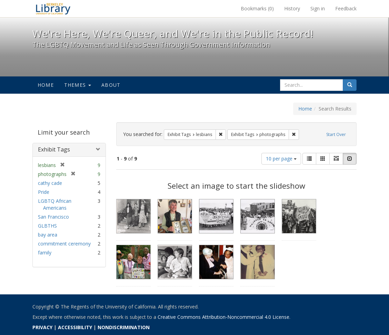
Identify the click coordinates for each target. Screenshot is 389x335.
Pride (43, 192)
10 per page (281, 158)
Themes (77, 85)
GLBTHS (47, 225)
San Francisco (53, 216)
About (110, 85)
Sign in (317, 8)
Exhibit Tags (54, 149)
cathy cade (50, 183)
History (292, 8)
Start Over (336, 134)
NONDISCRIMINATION (124, 327)
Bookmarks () (257, 8)
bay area (47, 234)
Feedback (346, 8)
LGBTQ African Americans (54, 204)
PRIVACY (42, 327)
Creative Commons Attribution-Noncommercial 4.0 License (223, 317)
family (44, 252)
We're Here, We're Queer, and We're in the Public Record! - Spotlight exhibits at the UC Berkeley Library (53, 8)
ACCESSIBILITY (75, 327)
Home (46, 85)
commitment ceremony (64, 243)
